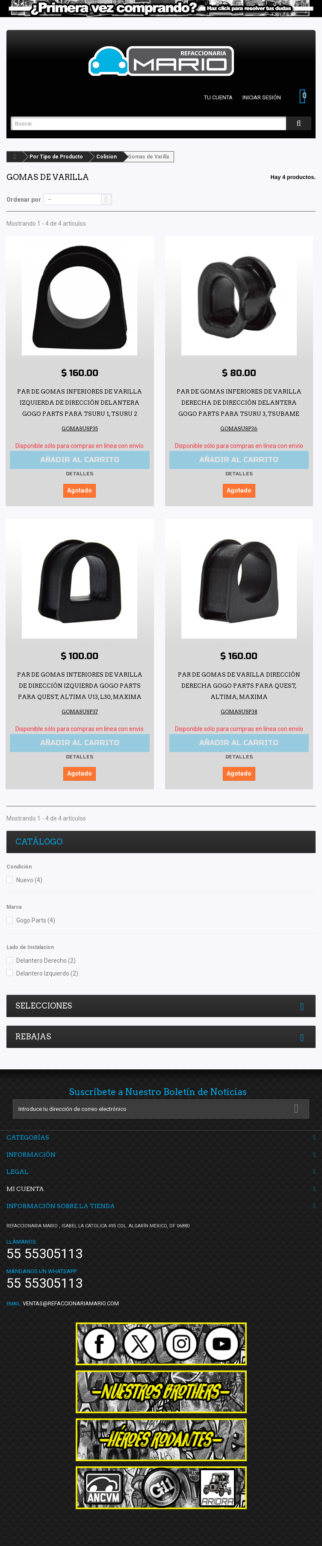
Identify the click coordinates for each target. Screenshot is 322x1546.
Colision (106, 157)
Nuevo (29, 880)
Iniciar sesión (261, 97)
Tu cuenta (218, 97)
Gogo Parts (35, 920)
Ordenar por (23, 199)
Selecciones (43, 1005)
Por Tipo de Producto (56, 157)
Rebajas (33, 1036)
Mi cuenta (25, 1188)
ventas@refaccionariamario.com (71, 1303)
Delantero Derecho (46, 960)
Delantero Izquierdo (47, 973)
